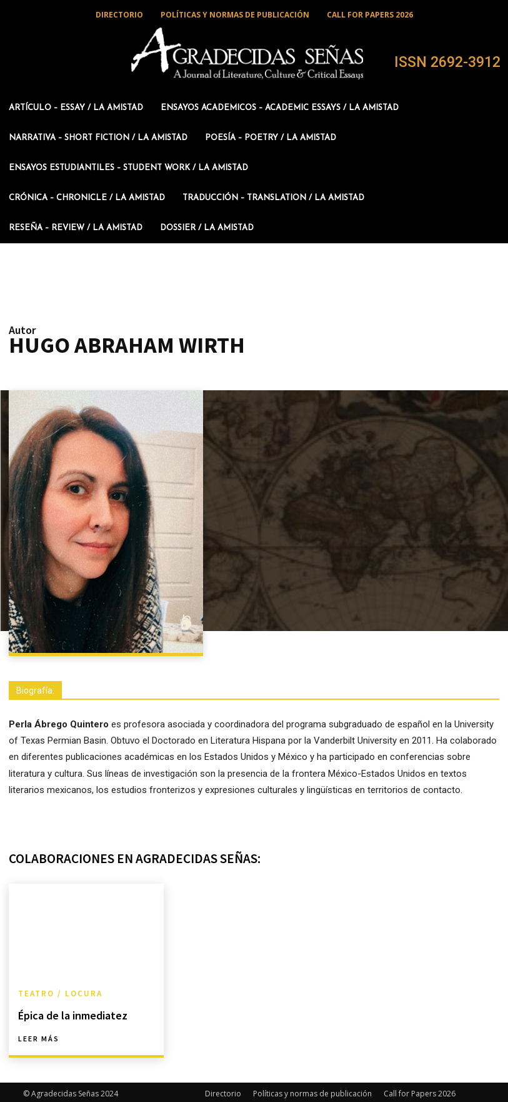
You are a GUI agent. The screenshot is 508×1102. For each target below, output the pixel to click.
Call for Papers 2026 (420, 1090)
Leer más (38, 1035)
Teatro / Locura (57, 992)
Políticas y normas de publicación (312, 1090)
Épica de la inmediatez (67, 1013)
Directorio (223, 1090)
